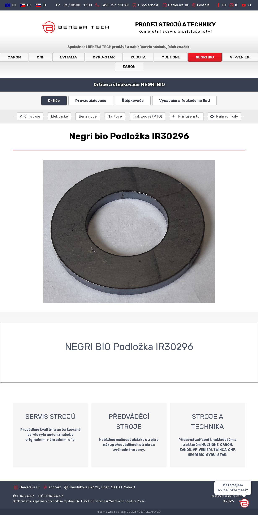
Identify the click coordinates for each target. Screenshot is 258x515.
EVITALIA (68, 57)
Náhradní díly (227, 116)
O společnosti (146, 5)
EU (14, 5)
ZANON (129, 67)
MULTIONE (171, 57)
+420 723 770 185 (112, 5)
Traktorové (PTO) (147, 116)
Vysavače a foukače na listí (184, 100)
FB (221, 5)
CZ (29, 5)
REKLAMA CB (152, 511)
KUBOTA (138, 57)
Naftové (114, 116)
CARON (14, 57)
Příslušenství (189, 116)
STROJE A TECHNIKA (207, 435)
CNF (40, 57)
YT (246, 5)
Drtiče (54, 100)
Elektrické (59, 116)
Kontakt (201, 5)
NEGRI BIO (205, 57)
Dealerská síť (175, 5)
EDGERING (133, 511)
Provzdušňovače (90, 100)
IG (234, 5)
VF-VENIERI (240, 57)
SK (44, 5)
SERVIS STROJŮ (50, 435)
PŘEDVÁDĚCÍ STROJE (129, 435)
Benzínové (88, 116)
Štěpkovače (133, 100)
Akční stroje (30, 116)
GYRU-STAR (104, 57)
